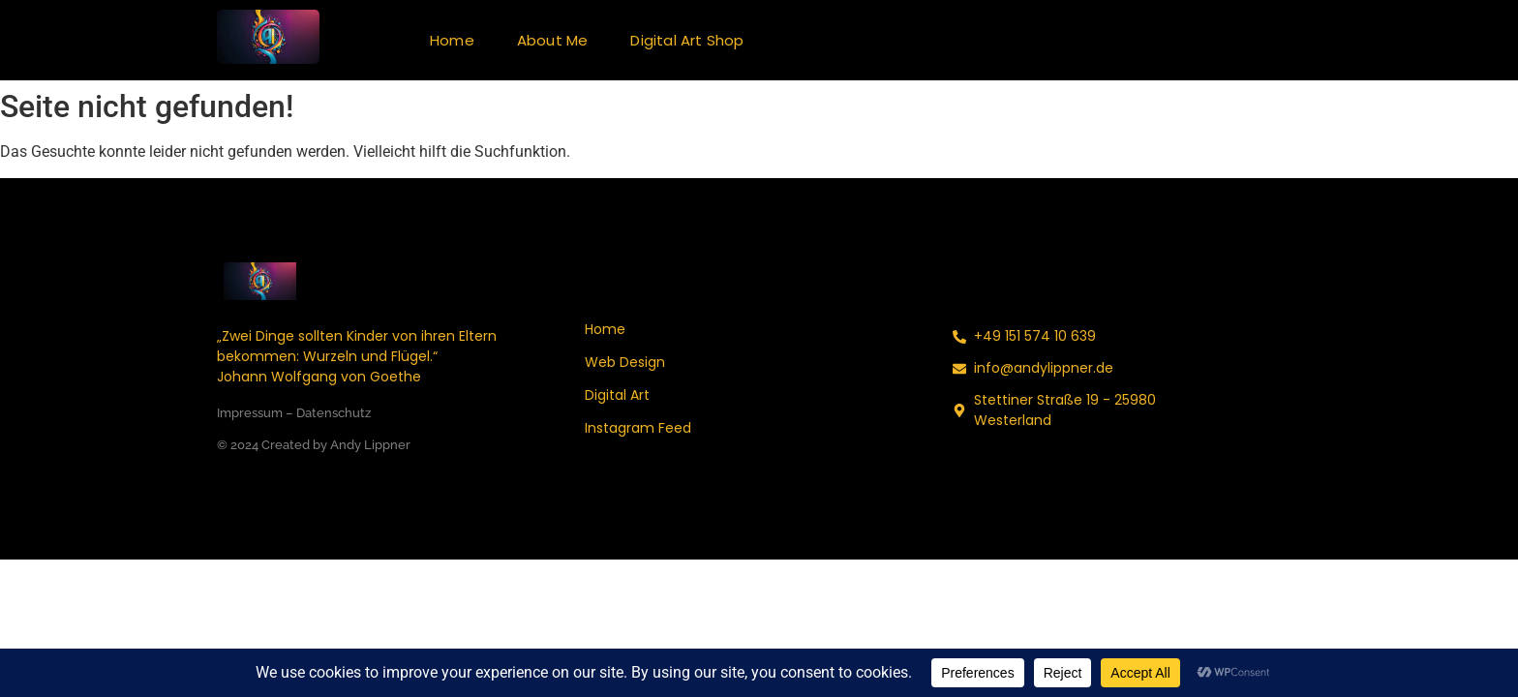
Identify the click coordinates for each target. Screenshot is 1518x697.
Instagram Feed (638, 428)
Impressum (250, 413)
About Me (553, 40)
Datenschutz (333, 413)
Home (452, 40)
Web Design (625, 362)
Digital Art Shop (687, 40)
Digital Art (617, 395)
